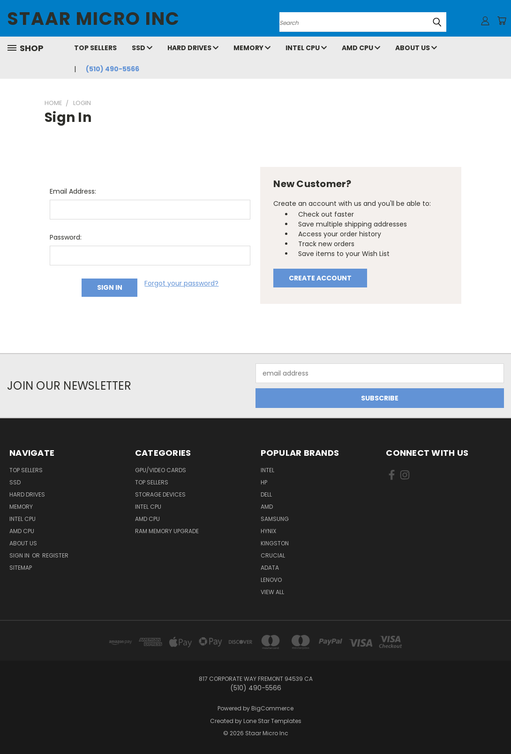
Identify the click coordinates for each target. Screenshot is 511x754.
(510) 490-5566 (112, 69)
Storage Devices (160, 494)
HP (264, 482)
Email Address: (73, 191)
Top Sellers (95, 48)
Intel (267, 470)
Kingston (275, 543)
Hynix (268, 531)
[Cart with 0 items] (501, 20)
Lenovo (271, 580)
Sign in (20, 555)
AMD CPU (361, 48)
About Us (416, 48)
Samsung (275, 519)
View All (272, 592)
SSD (142, 48)
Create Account (320, 278)
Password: (66, 237)
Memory (252, 48)
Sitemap (20, 568)
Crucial (273, 555)
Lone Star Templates (272, 721)
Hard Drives (192, 48)
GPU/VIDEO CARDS (160, 470)
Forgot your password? (181, 283)
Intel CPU (306, 48)
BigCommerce (272, 708)
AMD (267, 507)
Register (55, 555)
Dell (266, 494)
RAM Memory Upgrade (167, 531)
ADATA (270, 568)
